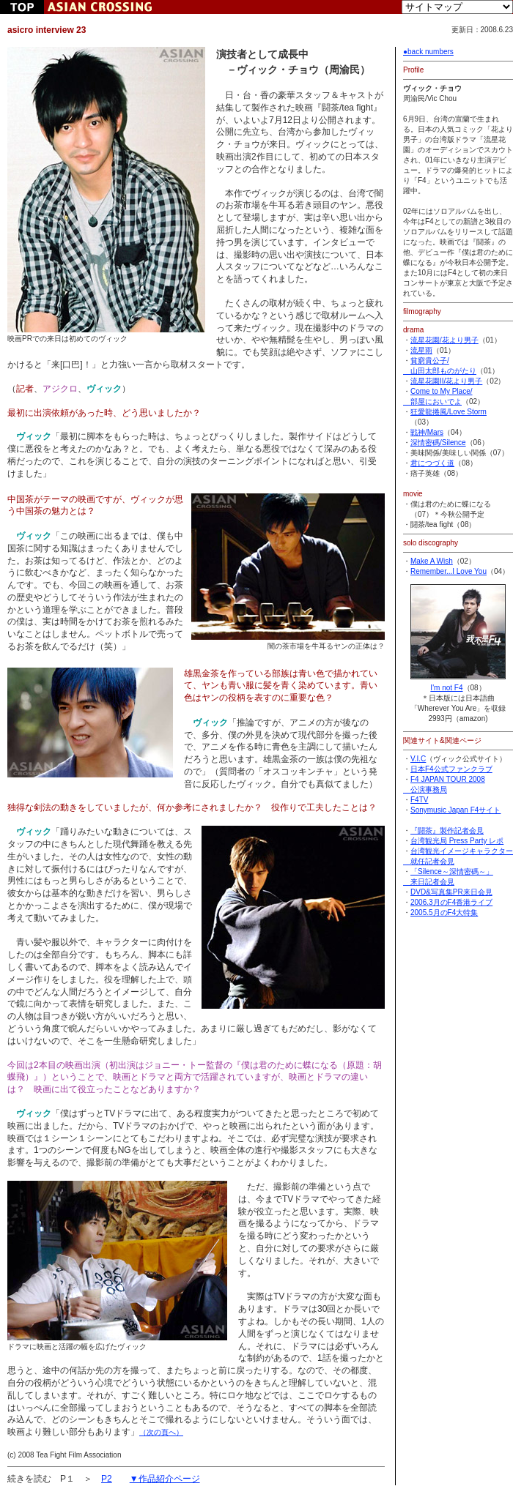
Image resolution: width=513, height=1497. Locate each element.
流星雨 (421, 350)
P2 (106, 1479)
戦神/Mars (426, 432)
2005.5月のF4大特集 (444, 912)
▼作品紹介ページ (165, 1479)
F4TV (419, 800)
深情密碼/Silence (438, 442)
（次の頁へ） (161, 1432)
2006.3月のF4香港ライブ (451, 902)
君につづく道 (432, 463)
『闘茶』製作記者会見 (447, 830)
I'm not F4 (458, 682)
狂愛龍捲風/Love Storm (448, 412)
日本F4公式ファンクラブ (451, 769)
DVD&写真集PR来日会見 (451, 892)
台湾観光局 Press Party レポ (456, 841)
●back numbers (428, 52)
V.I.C (418, 759)
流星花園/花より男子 (444, 340)
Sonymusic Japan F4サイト (455, 810)
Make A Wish (431, 561)
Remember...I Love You (448, 571)
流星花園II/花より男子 (446, 381)
